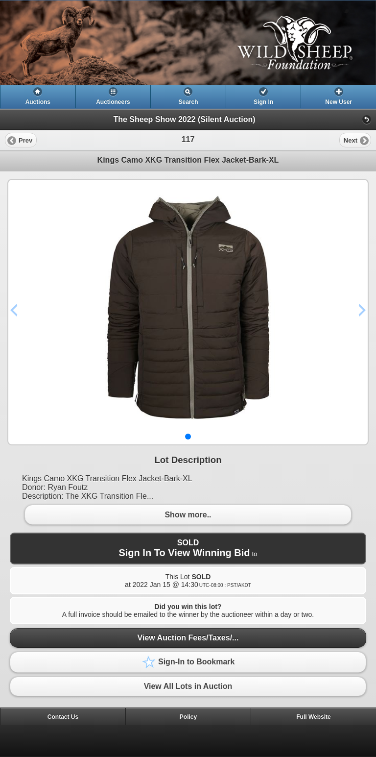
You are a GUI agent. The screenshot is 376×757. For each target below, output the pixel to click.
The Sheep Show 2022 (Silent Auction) (184, 119)
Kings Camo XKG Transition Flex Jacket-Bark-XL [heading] (188, 160)
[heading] (188, 42)
